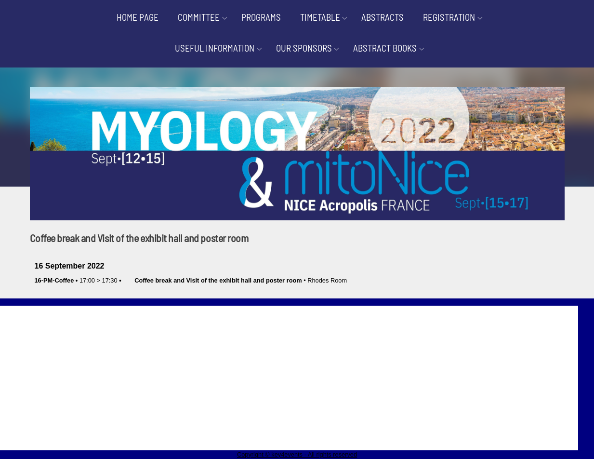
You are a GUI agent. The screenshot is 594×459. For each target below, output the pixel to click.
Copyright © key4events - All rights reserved (297, 454)
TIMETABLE (320, 17)
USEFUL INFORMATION (214, 48)
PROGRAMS (261, 17)
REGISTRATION (449, 17)
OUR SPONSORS (304, 48)
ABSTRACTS (382, 17)
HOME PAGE (137, 17)
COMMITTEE (199, 17)
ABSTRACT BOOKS (385, 48)
